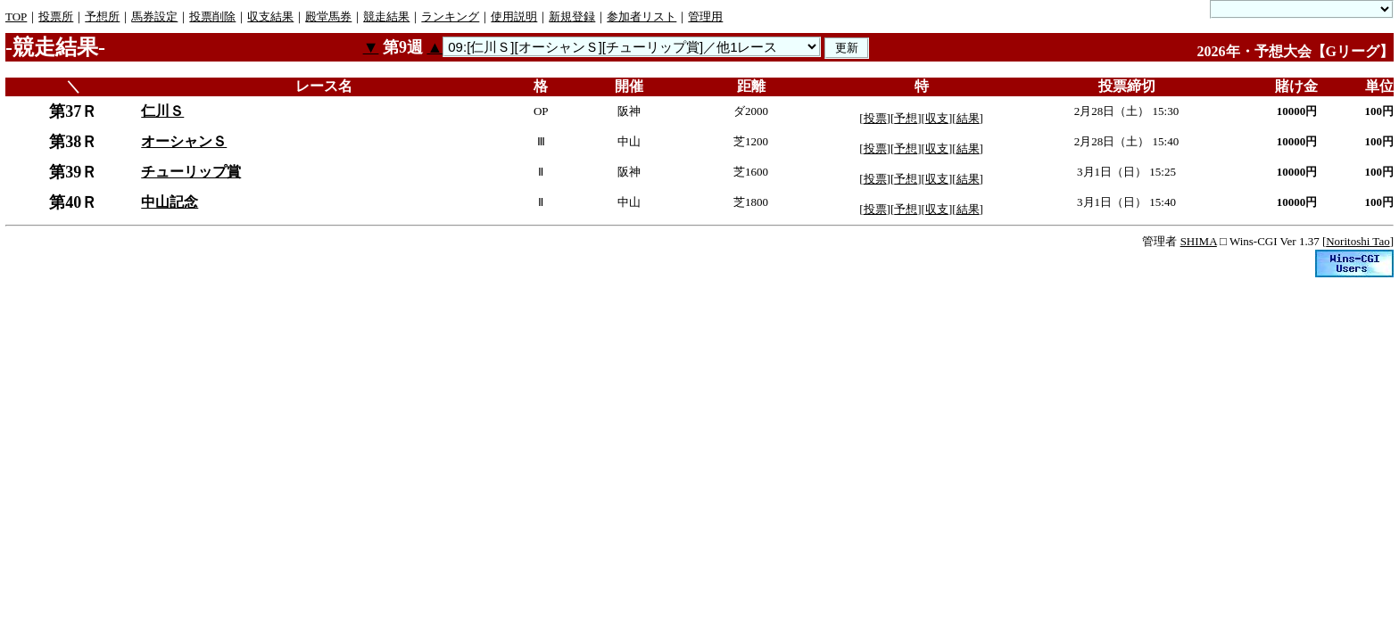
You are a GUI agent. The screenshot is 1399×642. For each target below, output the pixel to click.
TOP (16, 16)
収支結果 (270, 16)
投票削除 (212, 16)
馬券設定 (154, 16)
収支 (936, 118)
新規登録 (572, 16)
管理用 (705, 16)
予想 (905, 118)
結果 (968, 118)
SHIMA (1198, 241)
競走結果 (386, 16)
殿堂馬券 (328, 16)
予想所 (102, 16)
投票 (875, 118)
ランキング (450, 16)
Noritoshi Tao (1357, 241)
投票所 (55, 16)
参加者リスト (641, 16)
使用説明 (514, 16)
